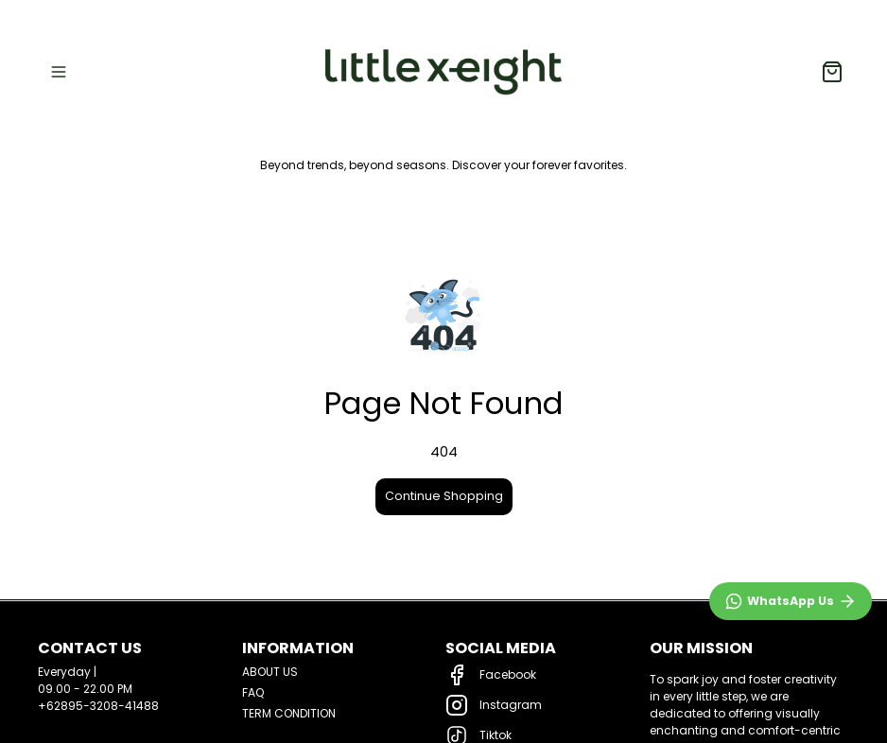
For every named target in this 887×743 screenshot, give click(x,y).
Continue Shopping (444, 496)
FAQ (253, 692)
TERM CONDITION (289, 713)
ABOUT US (270, 672)
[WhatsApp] (790, 601)
